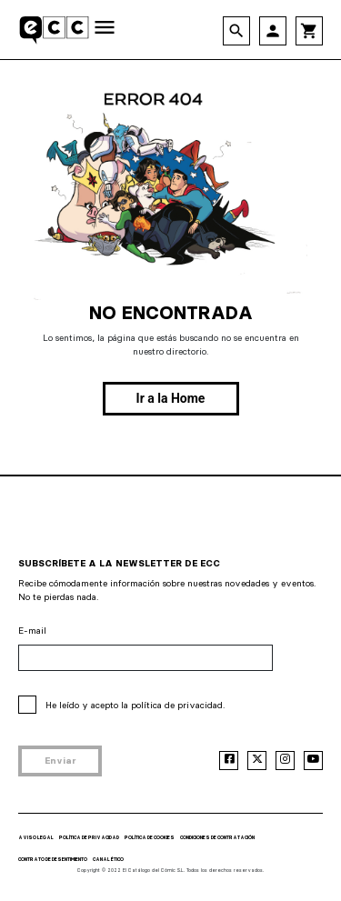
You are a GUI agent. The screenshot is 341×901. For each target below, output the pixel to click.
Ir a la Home (171, 398)
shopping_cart (309, 31)
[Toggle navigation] (104, 29)
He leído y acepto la (135, 705)
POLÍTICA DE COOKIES (150, 837)
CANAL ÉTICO (108, 859)
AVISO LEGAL (36, 837)
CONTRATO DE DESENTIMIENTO (52, 859)
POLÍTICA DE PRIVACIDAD (89, 837)
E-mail (32, 630)
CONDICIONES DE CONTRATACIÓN (217, 837)
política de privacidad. (178, 705)
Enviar (60, 760)
